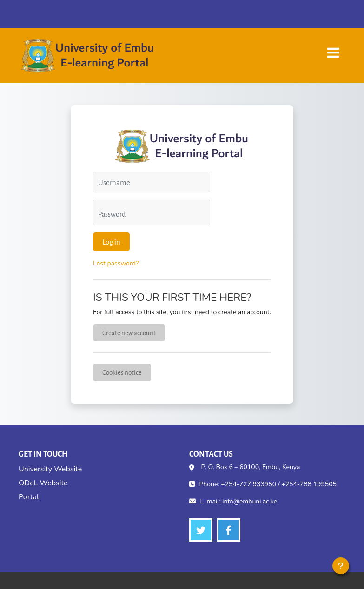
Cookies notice (122, 372)
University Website (50, 469)
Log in (111, 242)
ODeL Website (43, 483)
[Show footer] (340, 565)
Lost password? (116, 263)
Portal (29, 497)
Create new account (129, 332)
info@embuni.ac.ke (249, 501)
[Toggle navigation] (333, 48)
